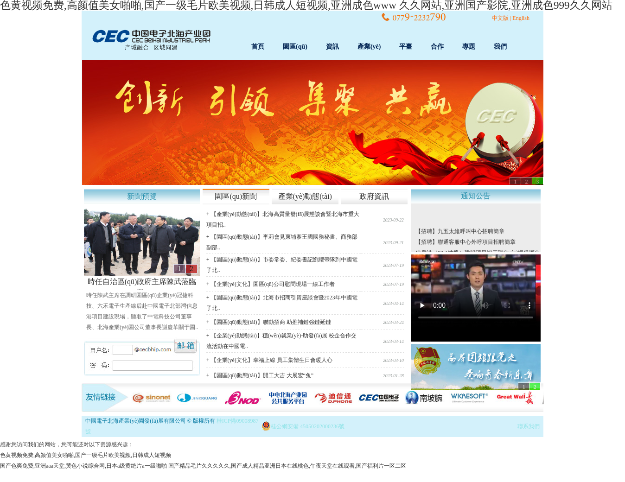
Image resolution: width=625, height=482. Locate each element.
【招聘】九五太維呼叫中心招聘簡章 (459, 232)
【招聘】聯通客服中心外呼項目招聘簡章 (465, 243)
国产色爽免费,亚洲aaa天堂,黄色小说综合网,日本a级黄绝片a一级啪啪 (83, 466)
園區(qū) (295, 46)
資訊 (332, 46)
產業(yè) (369, 46)
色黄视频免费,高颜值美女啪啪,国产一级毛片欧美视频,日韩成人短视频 (85, 455)
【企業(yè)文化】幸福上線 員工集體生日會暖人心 (271, 360)
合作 (437, 46)
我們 (500, 46)
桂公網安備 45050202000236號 (307, 426)
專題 (468, 46)
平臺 (405, 46)
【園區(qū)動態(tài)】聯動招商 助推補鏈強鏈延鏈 (271, 322)
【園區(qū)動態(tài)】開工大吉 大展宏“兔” (262, 375)
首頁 (257, 46)
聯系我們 (528, 426)
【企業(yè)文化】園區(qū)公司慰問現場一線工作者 (273, 284)
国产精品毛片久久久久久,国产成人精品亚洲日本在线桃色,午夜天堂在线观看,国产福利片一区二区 (287, 466)
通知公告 (476, 196)
